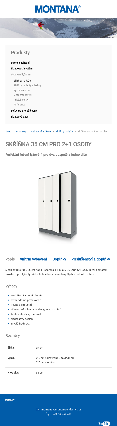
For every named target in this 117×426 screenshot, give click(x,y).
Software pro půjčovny (24, 110)
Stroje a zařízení (20, 62)
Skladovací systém (21, 68)
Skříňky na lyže (22, 80)
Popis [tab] (10, 259)
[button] (7, 9)
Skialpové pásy (19, 116)
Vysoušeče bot (22, 90)
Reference (19, 104)
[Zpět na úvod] (58, 9)
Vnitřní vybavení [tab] (33, 259)
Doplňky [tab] (59, 259)
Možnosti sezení (23, 95)
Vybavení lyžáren (20, 74)
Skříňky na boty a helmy (27, 85)
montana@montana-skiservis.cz (61, 409)
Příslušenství (21, 99)
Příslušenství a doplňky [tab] (90, 259)
